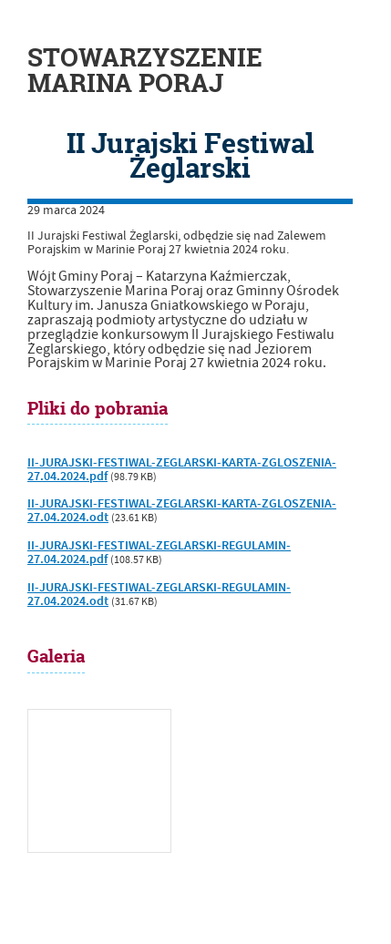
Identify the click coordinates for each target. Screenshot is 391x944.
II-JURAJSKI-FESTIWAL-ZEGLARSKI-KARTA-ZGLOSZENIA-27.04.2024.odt (181, 511)
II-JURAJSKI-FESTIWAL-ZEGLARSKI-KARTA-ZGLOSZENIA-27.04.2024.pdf (181, 470)
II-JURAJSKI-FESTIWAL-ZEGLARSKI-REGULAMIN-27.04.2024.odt (159, 595)
